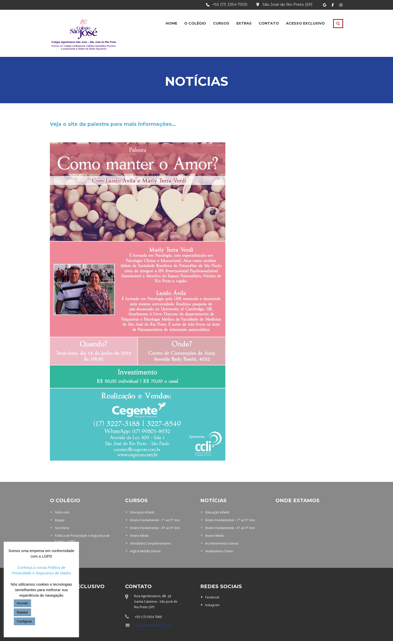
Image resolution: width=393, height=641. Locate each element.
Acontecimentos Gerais (221, 543)
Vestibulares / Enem (219, 551)
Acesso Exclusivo (305, 23)
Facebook (212, 597)
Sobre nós (62, 512)
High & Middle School (145, 551)
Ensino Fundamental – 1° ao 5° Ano (155, 520)
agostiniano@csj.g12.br (153, 625)
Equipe (60, 520)
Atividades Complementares (150, 543)
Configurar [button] (24, 621)
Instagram (212, 605)
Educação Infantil (142, 512)
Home (171, 23)
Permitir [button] (22, 603)
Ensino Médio (139, 535)
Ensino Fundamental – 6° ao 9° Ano (155, 528)
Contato (269, 23)
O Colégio (195, 23)
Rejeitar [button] (22, 612)
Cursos (221, 23)
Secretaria (62, 528)
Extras (244, 23)
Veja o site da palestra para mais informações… (113, 124)
